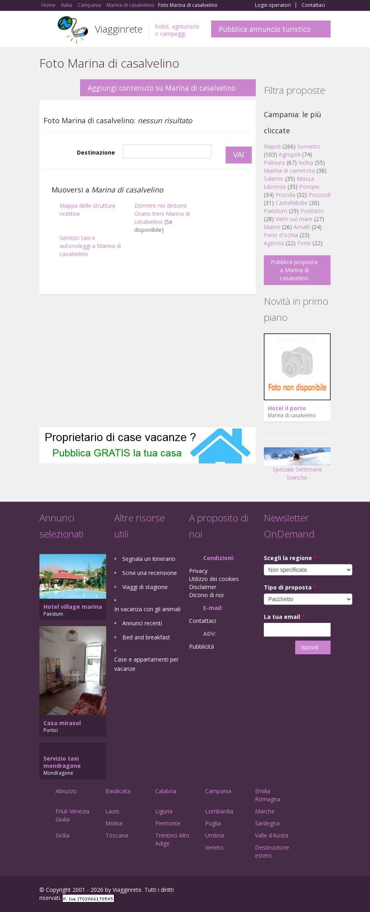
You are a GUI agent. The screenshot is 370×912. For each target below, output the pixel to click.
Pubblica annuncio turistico (264, 29)
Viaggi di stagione (145, 587)
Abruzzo (66, 791)
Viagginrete (118, 28)
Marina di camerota (289, 170)
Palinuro (274, 162)
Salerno (274, 178)
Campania (218, 791)
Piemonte (168, 823)
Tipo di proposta (290, 587)
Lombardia (219, 811)
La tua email (284, 616)
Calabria (165, 791)
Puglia (213, 823)
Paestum (275, 211)
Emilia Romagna (267, 795)
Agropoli (289, 154)
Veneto (214, 847)
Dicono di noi (206, 595)
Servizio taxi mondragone (62, 762)
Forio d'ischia (281, 235)
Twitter (307, 891)
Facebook (270, 891)
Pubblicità (201, 646)
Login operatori (273, 5)
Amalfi (302, 227)
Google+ (287, 891)
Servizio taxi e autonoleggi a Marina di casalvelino (90, 246)
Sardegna (267, 823)
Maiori (272, 227)
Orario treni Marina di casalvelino (162, 217)
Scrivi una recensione (149, 573)
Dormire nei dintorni (160, 205)
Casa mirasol (62, 723)
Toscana (116, 835)
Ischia (305, 162)
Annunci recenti (142, 623)
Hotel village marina (72, 606)
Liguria (164, 811)
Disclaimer (202, 587)
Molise (114, 823)
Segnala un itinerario (148, 559)
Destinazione (96, 152)
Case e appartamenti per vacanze (146, 664)
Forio (304, 243)
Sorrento (308, 146)
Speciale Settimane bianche (297, 467)
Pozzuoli (319, 195)
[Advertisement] (147, 362)
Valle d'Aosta (271, 835)
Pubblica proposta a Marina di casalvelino (294, 270)
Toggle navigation (46, 30)
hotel (162, 26)
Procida (285, 195)
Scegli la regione (290, 558)
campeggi (172, 33)
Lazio (112, 811)
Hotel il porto (287, 408)
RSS (326, 891)
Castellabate (291, 203)
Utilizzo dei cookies (214, 579)
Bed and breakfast (146, 637)
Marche (265, 811)
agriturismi (185, 26)
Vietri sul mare (293, 219)
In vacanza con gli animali (147, 609)
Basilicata (117, 791)
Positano (312, 211)
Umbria (214, 835)
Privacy (198, 571)
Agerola (274, 243)
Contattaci (313, 5)
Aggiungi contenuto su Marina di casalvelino (162, 88)
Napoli (272, 146)
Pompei (309, 186)
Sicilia (63, 835)
